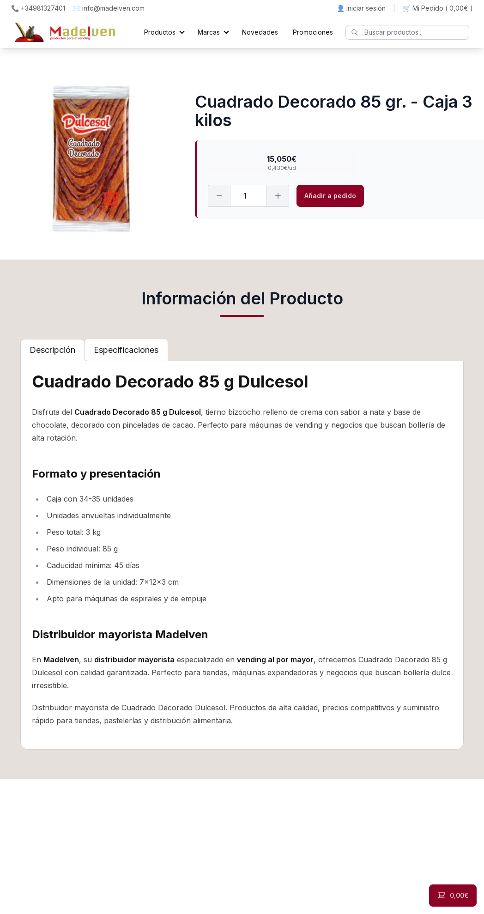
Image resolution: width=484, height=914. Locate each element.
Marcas (209, 32)
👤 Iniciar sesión (361, 8)
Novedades (260, 32)
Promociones (313, 32)
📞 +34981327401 (38, 8)
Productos (159, 32)
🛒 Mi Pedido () (438, 8)
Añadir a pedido (330, 196)
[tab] (52, 350)
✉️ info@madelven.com (109, 8)
